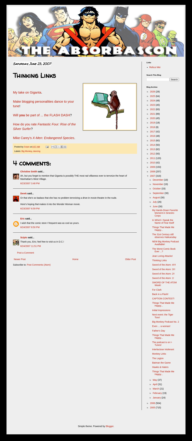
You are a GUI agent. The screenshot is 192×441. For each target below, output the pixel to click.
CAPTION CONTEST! (163, 298)
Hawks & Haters (160, 367)
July (155, 202)
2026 (153, 91)
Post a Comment (25, 252)
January (157, 397)
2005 (153, 407)
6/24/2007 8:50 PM (30, 227)
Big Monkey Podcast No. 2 (165, 321)
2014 (153, 145)
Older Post (130, 259)
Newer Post (20, 259)
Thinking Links (159, 260)
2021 (153, 114)
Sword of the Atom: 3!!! (163, 269)
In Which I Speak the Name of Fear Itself (163, 221)
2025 (153, 96)
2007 (153, 176)
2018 (153, 127)
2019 (153, 122)
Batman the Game (161, 362)
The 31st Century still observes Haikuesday (164, 235)
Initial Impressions (161, 310)
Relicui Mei (154, 67)
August (156, 197)
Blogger (109, 426)
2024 (153, 100)
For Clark (157, 289)
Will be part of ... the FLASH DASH (41, 115)
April (155, 384)
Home (75, 259)
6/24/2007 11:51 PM (30, 246)
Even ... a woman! (161, 326)
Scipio (23, 237)
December (158, 180)
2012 (153, 153)
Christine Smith (28, 171)
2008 (153, 171)
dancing (36, 151)
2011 (153, 158)
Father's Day (158, 330)
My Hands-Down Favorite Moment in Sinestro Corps (165, 213)
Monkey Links (159, 353)
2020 (153, 118)
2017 (153, 131)
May (155, 380)
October (157, 188)
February (157, 393)
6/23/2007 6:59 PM (30, 208)
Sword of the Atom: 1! (163, 278)
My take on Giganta (27, 92)
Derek (23, 193)
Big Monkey (26, 151)
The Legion (158, 358)
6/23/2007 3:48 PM (30, 183)
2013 (153, 149)
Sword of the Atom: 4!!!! (164, 264)
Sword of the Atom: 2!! (163, 273)
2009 (153, 167)
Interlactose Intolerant (163, 349)
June (155, 206)
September (158, 193)
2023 (153, 105)
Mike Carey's (43, 138)
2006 (153, 403)
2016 (153, 136)
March (156, 388)
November (158, 184)
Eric (22, 218)
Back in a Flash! (160, 294)
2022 (153, 109)
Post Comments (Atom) (39, 264)
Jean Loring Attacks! (162, 256)
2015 (153, 140)
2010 (153, 162)
